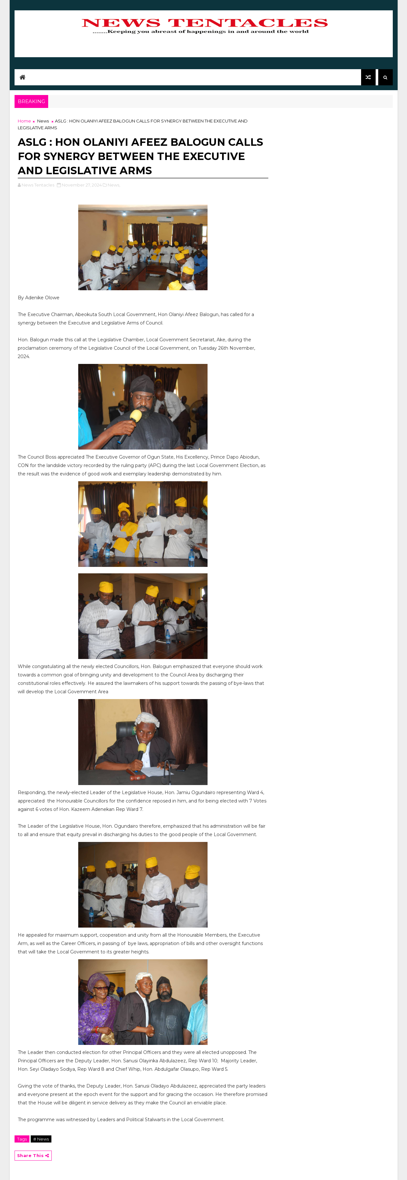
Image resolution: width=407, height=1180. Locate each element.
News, (114, 184)
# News (41, 1139)
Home (24, 120)
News (43, 120)
